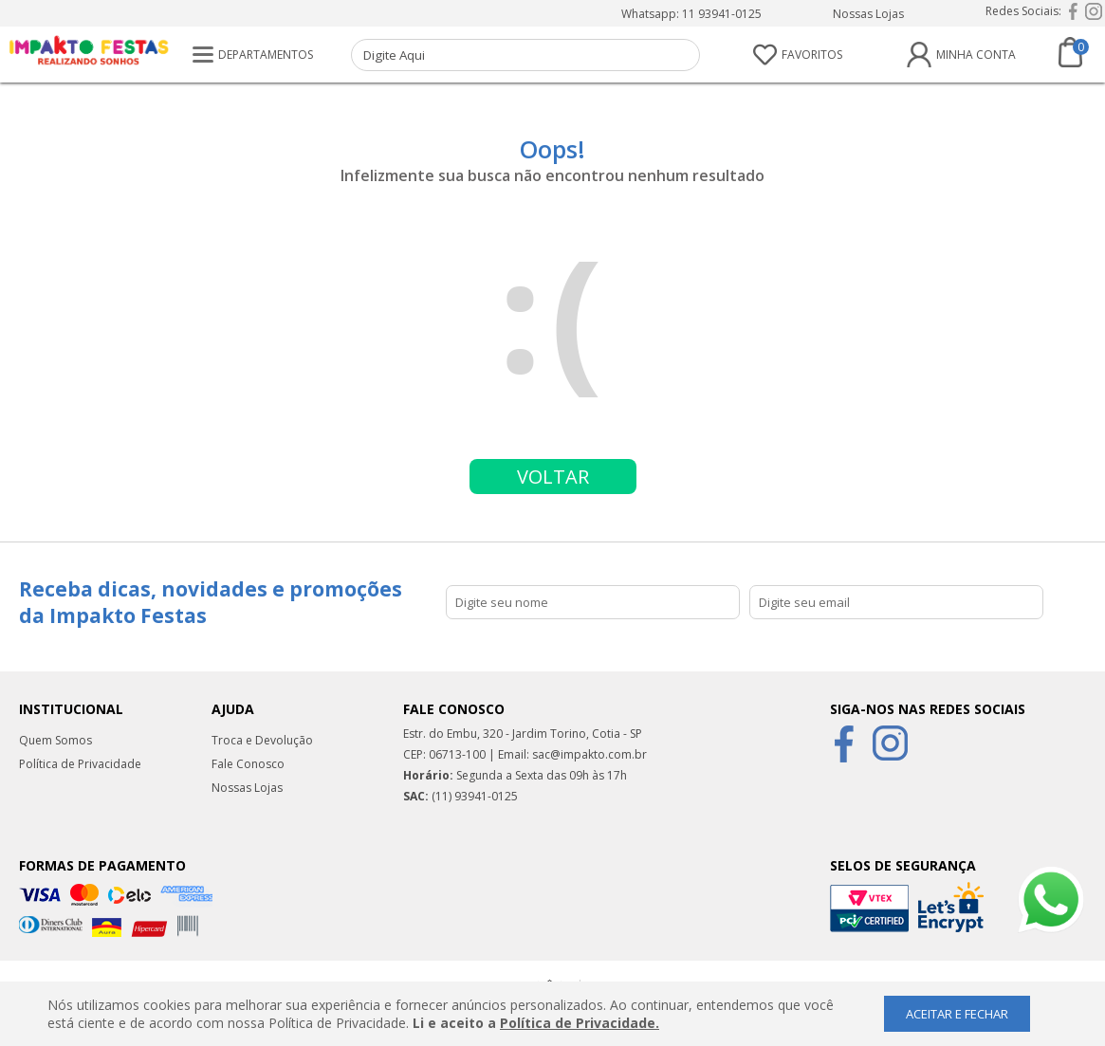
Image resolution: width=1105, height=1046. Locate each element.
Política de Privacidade (80, 764)
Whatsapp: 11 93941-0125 (691, 14)
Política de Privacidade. (579, 1023)
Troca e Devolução (262, 740)
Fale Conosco (248, 764)
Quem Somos (55, 740)
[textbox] (525, 55)
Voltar (553, 476)
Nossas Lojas (868, 14)
